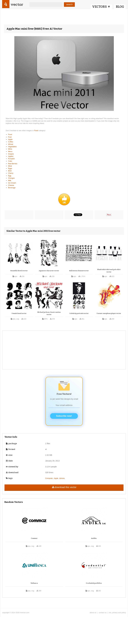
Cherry (10, 173)
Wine (10, 149)
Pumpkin (11, 159)
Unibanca (34, 583)
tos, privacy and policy (117, 613)
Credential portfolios (94, 583)
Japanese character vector (49, 271)
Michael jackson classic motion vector (49, 313)
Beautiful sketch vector (19, 271)
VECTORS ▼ (101, 7)
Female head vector (19, 313)
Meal (10, 166)
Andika (94, 538)
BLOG (120, 7)
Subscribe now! (64, 416)
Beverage (12, 188)
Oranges (11, 178)
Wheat (10, 144)
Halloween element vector (79, 271)
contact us (103, 613)
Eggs (10, 168)
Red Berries (12, 164)
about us (93, 613)
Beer (10, 171)
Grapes (11, 154)
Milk (9, 180)
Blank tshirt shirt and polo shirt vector (108, 271)
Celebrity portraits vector (79, 313)
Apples (10, 156)
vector (17, 4)
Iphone (62, 478)
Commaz (34, 538)
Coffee (10, 142)
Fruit (10, 137)
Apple (10, 139)
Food (36, 130)
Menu (10, 151)
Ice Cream (12, 183)
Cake (10, 161)
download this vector (64, 487)
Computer (49, 478)
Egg (9, 176)
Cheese (11, 185)
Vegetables (12, 147)
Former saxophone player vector (109, 313)
